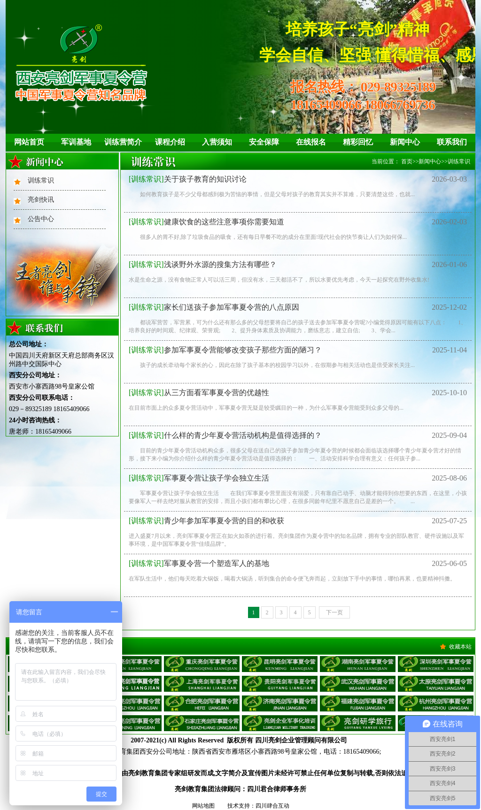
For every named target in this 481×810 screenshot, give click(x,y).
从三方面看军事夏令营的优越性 (199, 393)
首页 (406, 161)
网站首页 (29, 142)
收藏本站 (460, 646)
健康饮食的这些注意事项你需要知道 (206, 222)
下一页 (334, 612)
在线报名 (311, 142)
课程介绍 (170, 142)
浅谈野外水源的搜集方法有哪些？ (203, 264)
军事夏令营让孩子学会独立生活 (199, 478)
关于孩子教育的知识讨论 (188, 179)
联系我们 (452, 142)
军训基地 (76, 142)
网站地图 (203, 805)
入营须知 (217, 142)
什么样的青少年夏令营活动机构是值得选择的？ (225, 435)
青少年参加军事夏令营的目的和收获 (206, 521)
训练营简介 (123, 142)
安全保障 (264, 142)
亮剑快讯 (41, 199)
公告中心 (41, 218)
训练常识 (41, 180)
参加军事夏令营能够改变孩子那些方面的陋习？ (225, 350)
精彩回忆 (358, 142)
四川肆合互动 (272, 805)
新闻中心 (405, 142)
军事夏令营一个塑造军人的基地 (199, 563)
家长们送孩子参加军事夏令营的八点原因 (214, 307)
